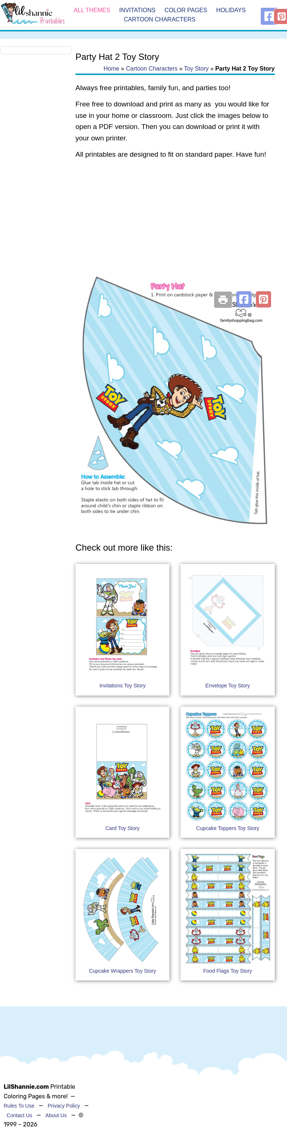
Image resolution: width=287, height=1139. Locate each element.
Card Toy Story (122, 828)
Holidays (231, 10)
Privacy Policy (64, 1106)
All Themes (92, 10)
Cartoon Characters (160, 20)
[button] (243, 299)
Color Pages (186, 10)
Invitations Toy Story (122, 685)
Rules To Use (19, 1106)
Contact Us (19, 1115)
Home (111, 68)
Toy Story (196, 68)
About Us (56, 1115)
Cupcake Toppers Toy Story (227, 828)
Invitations (137, 10)
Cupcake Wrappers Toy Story (122, 971)
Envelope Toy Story (227, 685)
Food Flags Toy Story (227, 971)
